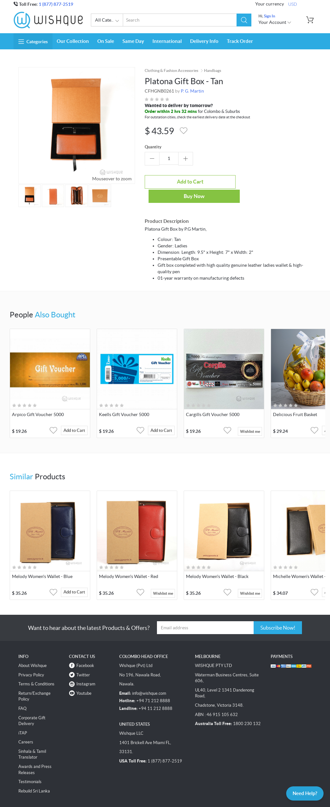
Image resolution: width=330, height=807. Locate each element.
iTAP (22, 717)
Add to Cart (169, 181)
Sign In (269, 16)
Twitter (83, 659)
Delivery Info (204, 41)
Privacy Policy (31, 659)
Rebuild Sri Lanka (34, 775)
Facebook (85, 650)
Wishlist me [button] (250, 416)
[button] (244, 20)
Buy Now (224, 181)
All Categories (109, 21)
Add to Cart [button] (76, 416)
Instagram (85, 668)
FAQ (22, 693)
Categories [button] (33, 42)
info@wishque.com (149, 677)
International (167, 41)
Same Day (133, 41)
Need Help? (302, 793)
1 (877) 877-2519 (56, 4)
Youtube (84, 677)
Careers (25, 726)
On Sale (105, 41)
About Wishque (32, 650)
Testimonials (30, 766)
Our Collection (73, 41)
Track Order (240, 41)
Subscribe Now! (277, 612)
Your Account (275, 22)
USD (292, 3)
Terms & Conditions (36, 668)
